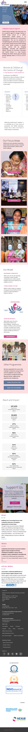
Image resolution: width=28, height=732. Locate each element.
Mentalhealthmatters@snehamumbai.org (11, 620)
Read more (3, 539)
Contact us (9, 506)
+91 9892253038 (5, 606)
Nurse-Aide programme (14, 387)
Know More (14, 172)
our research (10, 336)
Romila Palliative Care (14, 382)
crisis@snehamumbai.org (8, 613)
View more (3, 585)
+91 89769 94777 (5, 621)
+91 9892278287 (5, 614)
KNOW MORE (5, 22)
